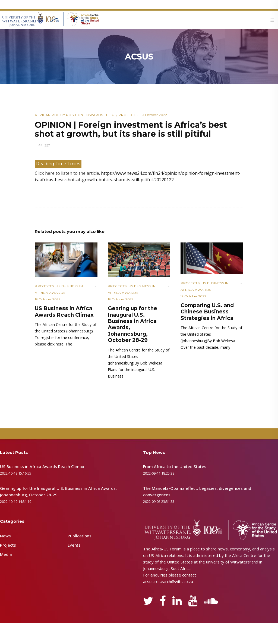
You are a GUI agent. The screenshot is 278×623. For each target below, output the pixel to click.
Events (74, 545)
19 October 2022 (48, 299)
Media (6, 554)
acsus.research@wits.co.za (168, 581)
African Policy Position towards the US (75, 115)
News (5, 535)
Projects (127, 115)
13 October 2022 (154, 115)
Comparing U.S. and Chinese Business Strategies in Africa (207, 311)
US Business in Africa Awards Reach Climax (64, 311)
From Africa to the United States (174, 466)
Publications (79, 535)
